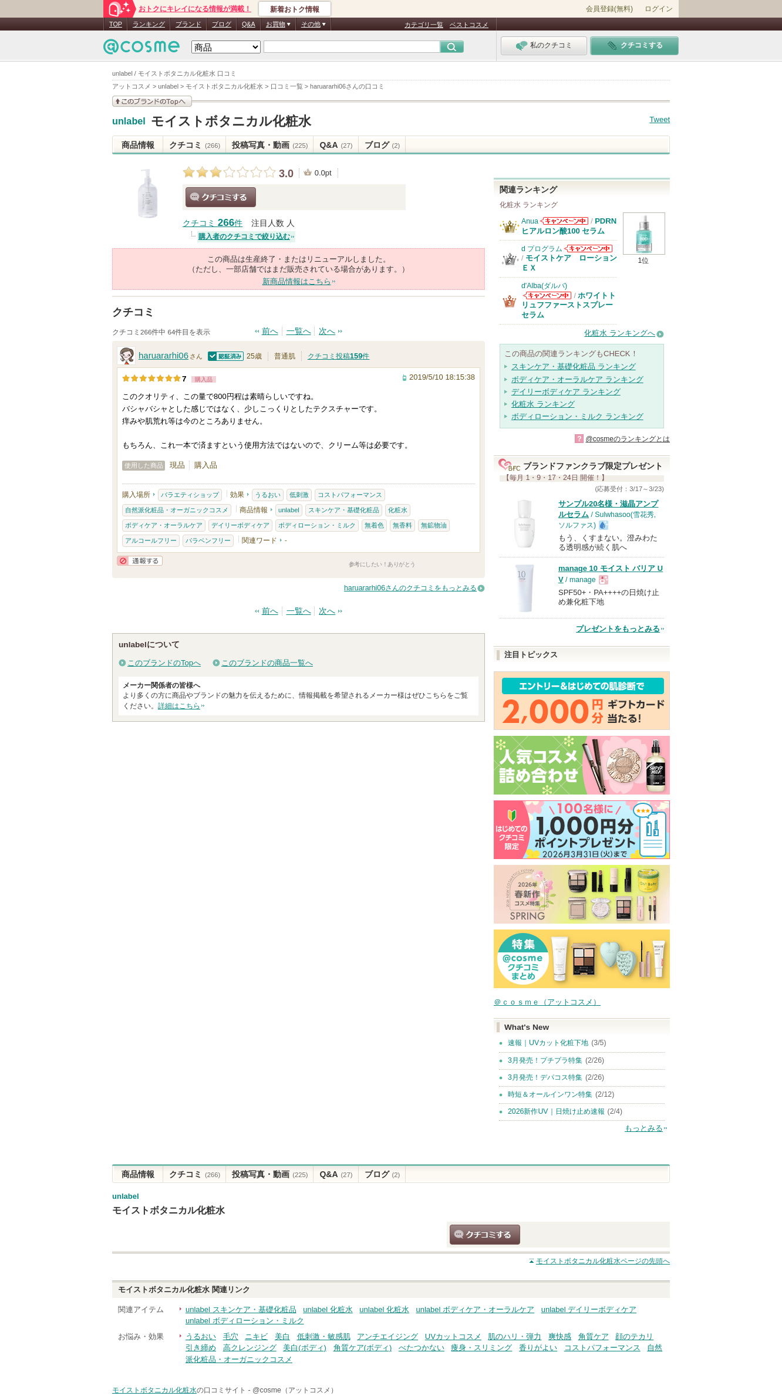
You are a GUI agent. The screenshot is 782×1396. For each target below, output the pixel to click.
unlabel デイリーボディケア (589, 1309)
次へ (327, 331)
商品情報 (138, 145)
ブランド (188, 24)
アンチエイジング (387, 1336)
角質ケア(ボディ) (362, 1347)
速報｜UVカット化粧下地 (548, 1043)
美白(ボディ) (304, 1347)
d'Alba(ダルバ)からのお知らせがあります (547, 295)
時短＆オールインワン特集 (550, 1094)
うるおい (268, 494)
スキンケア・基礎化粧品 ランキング (573, 366)
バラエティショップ (190, 494)
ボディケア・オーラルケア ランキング (577, 379)
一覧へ (298, 331)
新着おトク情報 (294, 9)
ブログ (221, 24)
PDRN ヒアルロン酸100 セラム (568, 226)
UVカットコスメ (453, 1336)
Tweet (659, 119)
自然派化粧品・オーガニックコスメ (176, 509)
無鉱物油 (434, 525)
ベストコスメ (469, 24)
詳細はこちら (179, 706)
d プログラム (541, 249)
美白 (282, 1336)
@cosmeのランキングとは (627, 439)
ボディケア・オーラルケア (164, 525)
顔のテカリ (634, 1336)
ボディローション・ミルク (317, 525)
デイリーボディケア (240, 525)
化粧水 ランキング (543, 404)
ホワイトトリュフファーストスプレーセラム (568, 305)
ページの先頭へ (603, 1261)
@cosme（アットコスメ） (295, 1390)
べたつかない (421, 1347)
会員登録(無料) (609, 9)
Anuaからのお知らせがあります (564, 221)
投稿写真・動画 (270, 145)
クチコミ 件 (212, 223)
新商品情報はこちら (296, 281)
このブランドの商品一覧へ (267, 662)
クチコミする (221, 197)
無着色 (374, 525)
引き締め (201, 1347)
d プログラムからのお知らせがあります (588, 248)
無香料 (402, 525)
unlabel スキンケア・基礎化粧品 (241, 1309)
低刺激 (299, 494)
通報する (140, 561)
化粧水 (397, 509)
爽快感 (559, 1336)
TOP (115, 24)
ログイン (659, 9)
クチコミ (194, 145)
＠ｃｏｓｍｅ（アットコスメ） (547, 1002)
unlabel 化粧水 (328, 1309)
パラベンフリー (208, 540)
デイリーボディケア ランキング (566, 391)
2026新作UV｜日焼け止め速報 (556, 1111)
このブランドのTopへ (164, 662)
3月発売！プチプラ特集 (545, 1060)
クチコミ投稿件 (339, 356)
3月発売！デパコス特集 (545, 1077)
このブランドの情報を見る (152, 101)
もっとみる (644, 1128)
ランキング (149, 24)
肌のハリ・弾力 (514, 1336)
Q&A (248, 24)
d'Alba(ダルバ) (544, 286)
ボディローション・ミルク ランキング (577, 416)
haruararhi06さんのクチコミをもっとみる (410, 588)
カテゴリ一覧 (424, 24)
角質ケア (593, 1336)
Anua (529, 221)
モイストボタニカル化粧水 (231, 121)
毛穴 (230, 1336)
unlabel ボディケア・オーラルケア (475, 1309)
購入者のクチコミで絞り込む (244, 236)
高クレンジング (250, 1347)
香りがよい (538, 1347)
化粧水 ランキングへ (619, 333)
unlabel (129, 121)
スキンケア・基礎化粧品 (343, 509)
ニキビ (256, 1336)
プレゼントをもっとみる (618, 628)
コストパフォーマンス (350, 494)
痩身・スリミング (481, 1347)
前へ (270, 331)
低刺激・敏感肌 (323, 1336)
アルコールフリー (151, 540)
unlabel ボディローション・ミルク (245, 1320)
